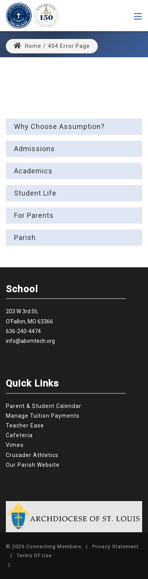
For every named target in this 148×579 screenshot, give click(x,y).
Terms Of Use (34, 555)
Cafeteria (19, 435)
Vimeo (15, 445)
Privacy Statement (115, 546)
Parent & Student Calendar (43, 406)
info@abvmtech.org (30, 341)
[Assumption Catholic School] (32, 15)
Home (27, 46)
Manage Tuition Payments (42, 416)
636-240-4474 (23, 331)
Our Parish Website (33, 465)
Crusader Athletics (32, 455)
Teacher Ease (25, 425)
